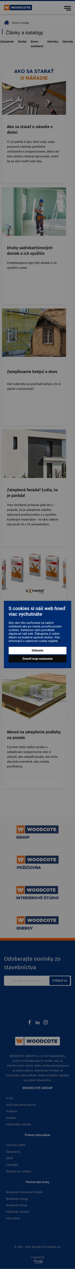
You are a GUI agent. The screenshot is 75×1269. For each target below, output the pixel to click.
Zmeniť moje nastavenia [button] (37, 658)
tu (60, 641)
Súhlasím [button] (37, 650)
